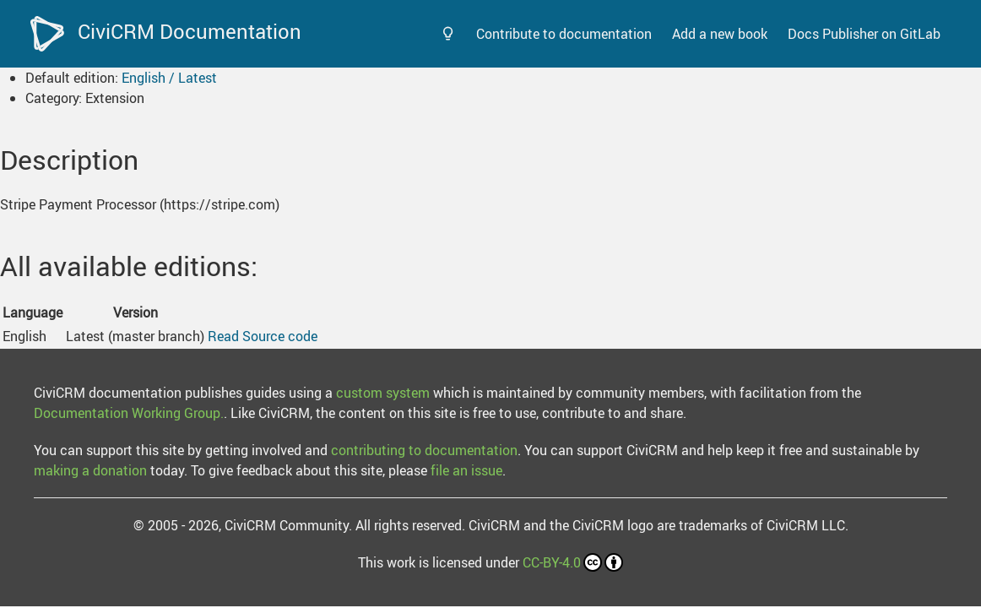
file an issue (466, 470)
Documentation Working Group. (129, 413)
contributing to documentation (424, 450)
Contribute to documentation (564, 33)
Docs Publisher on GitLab (864, 33)
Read (223, 336)
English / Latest (169, 77)
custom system (383, 392)
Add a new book (719, 33)
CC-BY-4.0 (573, 562)
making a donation (90, 470)
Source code (279, 336)
